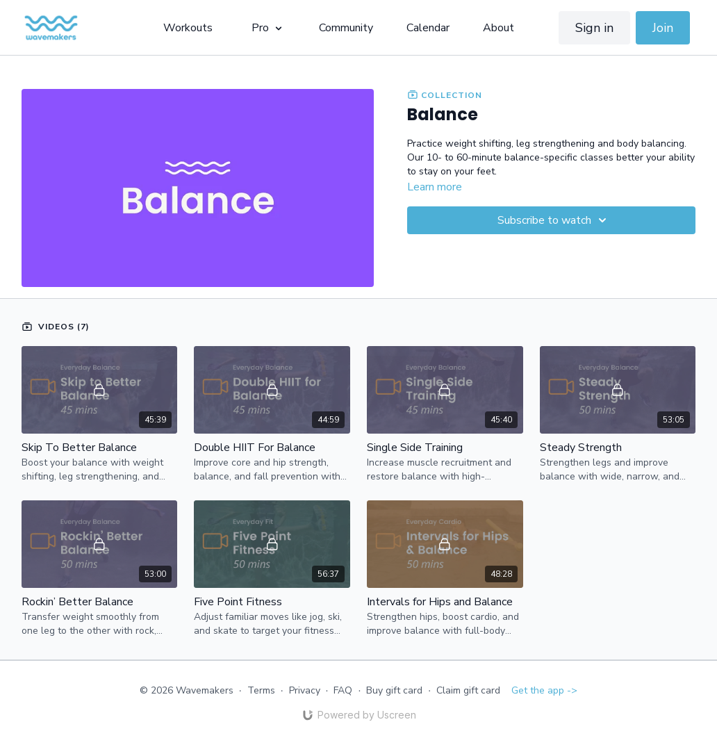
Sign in (594, 27)
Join (662, 27)
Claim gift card (468, 690)
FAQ (342, 690)
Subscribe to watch (554, 220)
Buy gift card (394, 690)
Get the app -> (544, 690)
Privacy (304, 690)
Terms (261, 690)
